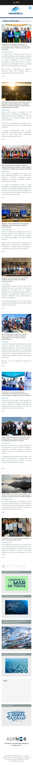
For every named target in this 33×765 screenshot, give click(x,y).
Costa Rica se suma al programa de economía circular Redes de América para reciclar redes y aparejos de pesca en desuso (16, 393)
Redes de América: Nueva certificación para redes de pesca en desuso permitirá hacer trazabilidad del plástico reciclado (16, 438)
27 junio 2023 (5, 284)
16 (19, 566)
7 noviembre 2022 (7, 542)
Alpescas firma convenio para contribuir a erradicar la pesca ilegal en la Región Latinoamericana (15, 279)
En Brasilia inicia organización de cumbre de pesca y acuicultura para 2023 (16, 539)
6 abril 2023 (5, 342)
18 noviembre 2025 (7, 52)
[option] (16, 741)
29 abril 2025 (5, 171)
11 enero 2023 (6, 443)
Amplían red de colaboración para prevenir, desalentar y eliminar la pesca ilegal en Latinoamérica (15, 225)
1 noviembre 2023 (7, 229)
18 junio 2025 (5, 110)
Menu (16, 2)
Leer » (3, 76)
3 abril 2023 (5, 398)
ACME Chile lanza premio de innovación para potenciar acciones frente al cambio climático (16, 495)
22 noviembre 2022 (7, 499)
